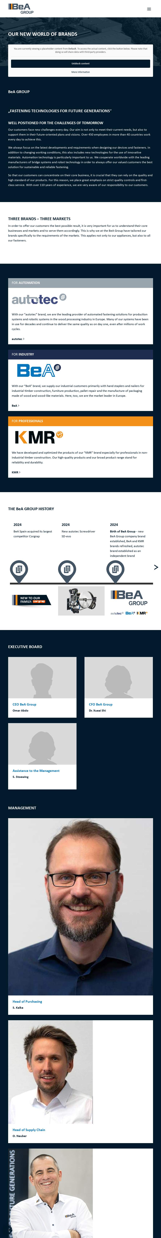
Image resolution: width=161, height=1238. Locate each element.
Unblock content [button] (81, 63)
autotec (17, 339)
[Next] (156, 567)
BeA (14, 406)
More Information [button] (80, 72)
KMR (15, 472)
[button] (8, 1230)
